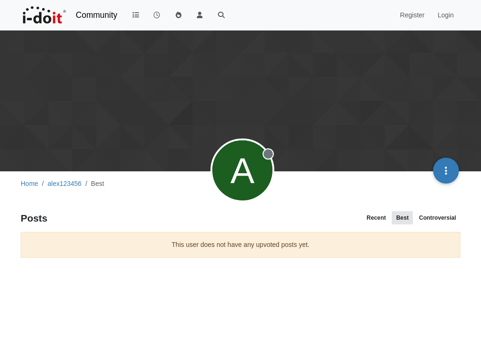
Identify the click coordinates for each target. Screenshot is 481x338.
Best (402, 218)
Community (96, 15)
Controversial (437, 218)
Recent (376, 218)
